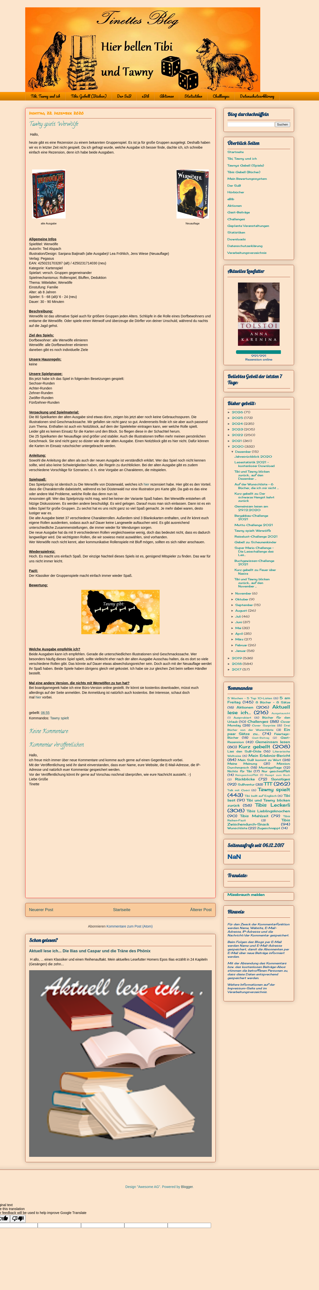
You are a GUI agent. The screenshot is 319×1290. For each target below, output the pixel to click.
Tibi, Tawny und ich (45, 96)
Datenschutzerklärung (257, 96)
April (239, 633)
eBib (145, 96)
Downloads (236, 239)
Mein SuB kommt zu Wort (259, 760)
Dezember (243, 451)
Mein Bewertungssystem (247, 179)
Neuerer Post (41, 909)
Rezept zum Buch (277, 775)
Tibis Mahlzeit (254, 816)
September (244, 605)
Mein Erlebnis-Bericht (269, 755)
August (241, 610)
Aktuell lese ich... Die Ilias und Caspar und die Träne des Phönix (90, 951)
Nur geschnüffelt (276, 771)
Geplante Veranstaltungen (248, 226)
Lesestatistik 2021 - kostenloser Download (255, 463)
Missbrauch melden (246, 894)
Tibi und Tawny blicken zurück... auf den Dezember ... (252, 475)
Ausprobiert (242, 717)
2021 (237, 441)
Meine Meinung (242, 763)
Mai (238, 628)
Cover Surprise (263, 725)
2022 (238, 435)
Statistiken (193, 96)
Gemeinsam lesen (272, 742)
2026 (238, 412)
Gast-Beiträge (238, 212)
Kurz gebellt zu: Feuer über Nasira (255, 571)
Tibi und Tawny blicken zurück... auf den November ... (252, 582)
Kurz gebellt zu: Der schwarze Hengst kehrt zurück (254, 497)
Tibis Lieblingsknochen (268, 811)
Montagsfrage (270, 767)
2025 (238, 418)
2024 (238, 424)
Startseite (121, 909)
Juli (238, 616)
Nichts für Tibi (239, 771)
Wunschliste (237, 828)
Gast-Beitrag (260, 737)
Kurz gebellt (254, 746)
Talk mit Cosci (238, 790)
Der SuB (124, 96)
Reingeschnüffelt (246, 775)
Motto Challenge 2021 (254, 525)
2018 (237, 664)
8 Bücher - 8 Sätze (273, 702)
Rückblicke (245, 779)
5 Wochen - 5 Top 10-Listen (249, 698)
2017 (237, 669)
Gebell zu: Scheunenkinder (255, 542)
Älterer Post (201, 909)
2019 (237, 658)
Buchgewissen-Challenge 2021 (254, 562)
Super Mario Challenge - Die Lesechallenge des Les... (254, 551)
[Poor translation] (18, 1219)
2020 (238, 446)
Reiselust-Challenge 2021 (256, 536)
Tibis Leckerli (272, 805)
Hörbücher (235, 192)
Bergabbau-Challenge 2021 (251, 517)
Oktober (242, 599)
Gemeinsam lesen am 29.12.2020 (251, 508)
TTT (268, 784)
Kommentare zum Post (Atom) (129, 926)
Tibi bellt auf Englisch (261, 796)
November (243, 593)
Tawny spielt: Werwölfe (253, 530)
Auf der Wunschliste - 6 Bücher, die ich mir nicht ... (257, 486)
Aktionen (167, 96)
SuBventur (246, 784)
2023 (238, 429)
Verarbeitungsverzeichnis (247, 253)
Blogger (187, 1187)
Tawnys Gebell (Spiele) (245, 165)
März (239, 639)
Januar (241, 651)
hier (146, 484)
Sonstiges (280, 779)
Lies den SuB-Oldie (244, 751)
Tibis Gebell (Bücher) (88, 96)
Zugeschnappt (268, 828)
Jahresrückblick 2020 (253, 456)
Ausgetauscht (281, 713)
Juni (239, 622)
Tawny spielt (59, 718)
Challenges (221, 96)
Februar (241, 645)
